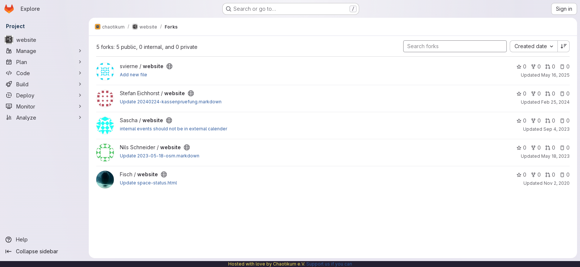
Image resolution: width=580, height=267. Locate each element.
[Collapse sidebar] (44, 251)
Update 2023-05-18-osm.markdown (159, 155)
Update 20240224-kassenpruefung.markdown (171, 101)
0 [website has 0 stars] (521, 66)
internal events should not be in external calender (173, 128)
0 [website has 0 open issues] (565, 66)
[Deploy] (44, 95)
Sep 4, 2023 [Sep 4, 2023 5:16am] (556, 129)
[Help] (44, 239)
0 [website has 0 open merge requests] (550, 66)
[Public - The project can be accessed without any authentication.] (169, 66)
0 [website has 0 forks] (536, 66)
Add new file (133, 74)
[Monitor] (44, 106)
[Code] (44, 73)
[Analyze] (44, 117)
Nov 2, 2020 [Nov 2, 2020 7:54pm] (557, 183)
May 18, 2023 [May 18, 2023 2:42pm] (555, 156)
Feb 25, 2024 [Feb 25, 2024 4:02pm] (555, 102)
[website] (44, 39)
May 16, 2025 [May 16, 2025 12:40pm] (555, 75)
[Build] (44, 84)
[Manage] (44, 51)
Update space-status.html (148, 183)
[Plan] (44, 62)
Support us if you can (329, 264)
